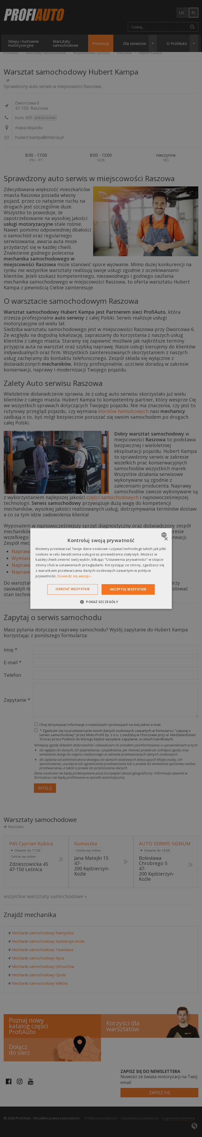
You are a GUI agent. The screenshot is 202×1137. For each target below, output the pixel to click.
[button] (101, 602)
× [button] (166, 539)
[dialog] (101, 568)
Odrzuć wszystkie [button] (72, 589)
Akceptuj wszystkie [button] (128, 589)
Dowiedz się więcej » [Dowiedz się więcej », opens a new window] (74, 576)
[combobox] (164, 534)
